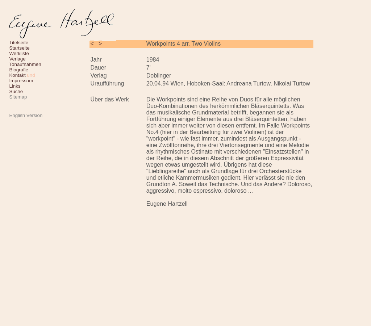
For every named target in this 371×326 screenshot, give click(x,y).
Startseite (19, 48)
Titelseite (18, 42)
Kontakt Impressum (22, 77)
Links (14, 86)
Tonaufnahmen (25, 64)
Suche (16, 91)
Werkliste (19, 53)
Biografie (18, 69)
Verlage (17, 59)
